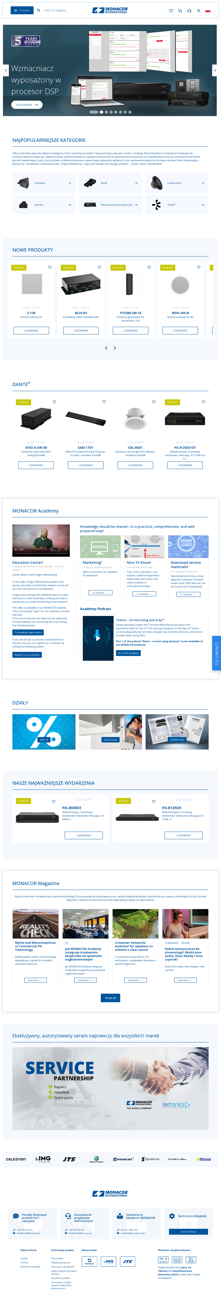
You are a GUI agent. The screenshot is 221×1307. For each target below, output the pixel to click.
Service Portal (188, 1231)
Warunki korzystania (60, 1278)
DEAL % (49, 10)
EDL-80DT (135, 447)
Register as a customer (27, 654)
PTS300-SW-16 (130, 313)
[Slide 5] (115, 112)
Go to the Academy (128, 653)
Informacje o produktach (62, 1266)
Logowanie (31, 330)
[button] (199, 10)
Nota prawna (57, 1258)
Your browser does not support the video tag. (41, 540)
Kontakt (24, 1258)
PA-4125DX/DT (185, 447)
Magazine (61, 10)
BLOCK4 (81, 313)
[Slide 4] (111, 112)
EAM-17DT (85, 447)
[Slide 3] (106, 112)
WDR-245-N (180, 313)
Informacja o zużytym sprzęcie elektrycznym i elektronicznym (62, 1285)
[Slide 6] (120, 112)
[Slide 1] (94, 112)
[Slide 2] (101, 112)
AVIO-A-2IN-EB (36, 447)
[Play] (98, 638)
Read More (35, 980)
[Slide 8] (130, 112)
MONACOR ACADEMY (31, 1266)
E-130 (31, 313)
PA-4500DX (71, 807)
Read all (110, 998)
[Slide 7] (125, 112)
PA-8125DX (171, 807)
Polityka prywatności (60, 1262)
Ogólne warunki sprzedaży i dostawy (64, 1272)
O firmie (24, 1262)
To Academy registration (28, 632)
